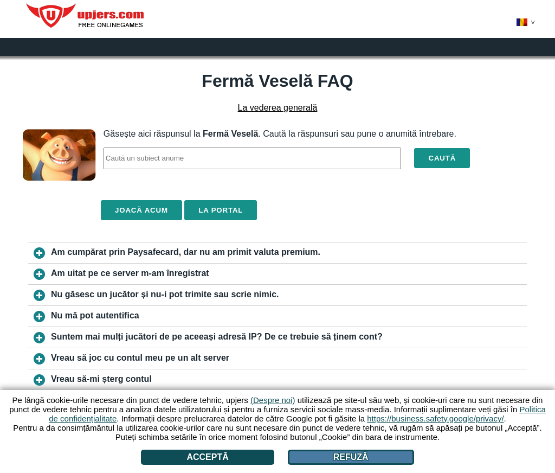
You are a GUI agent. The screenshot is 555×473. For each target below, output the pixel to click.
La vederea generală (278, 107)
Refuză (351, 457)
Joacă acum (141, 210)
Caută (442, 158)
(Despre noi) (272, 400)
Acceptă (207, 457)
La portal (220, 210)
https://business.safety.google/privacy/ (435, 418)
